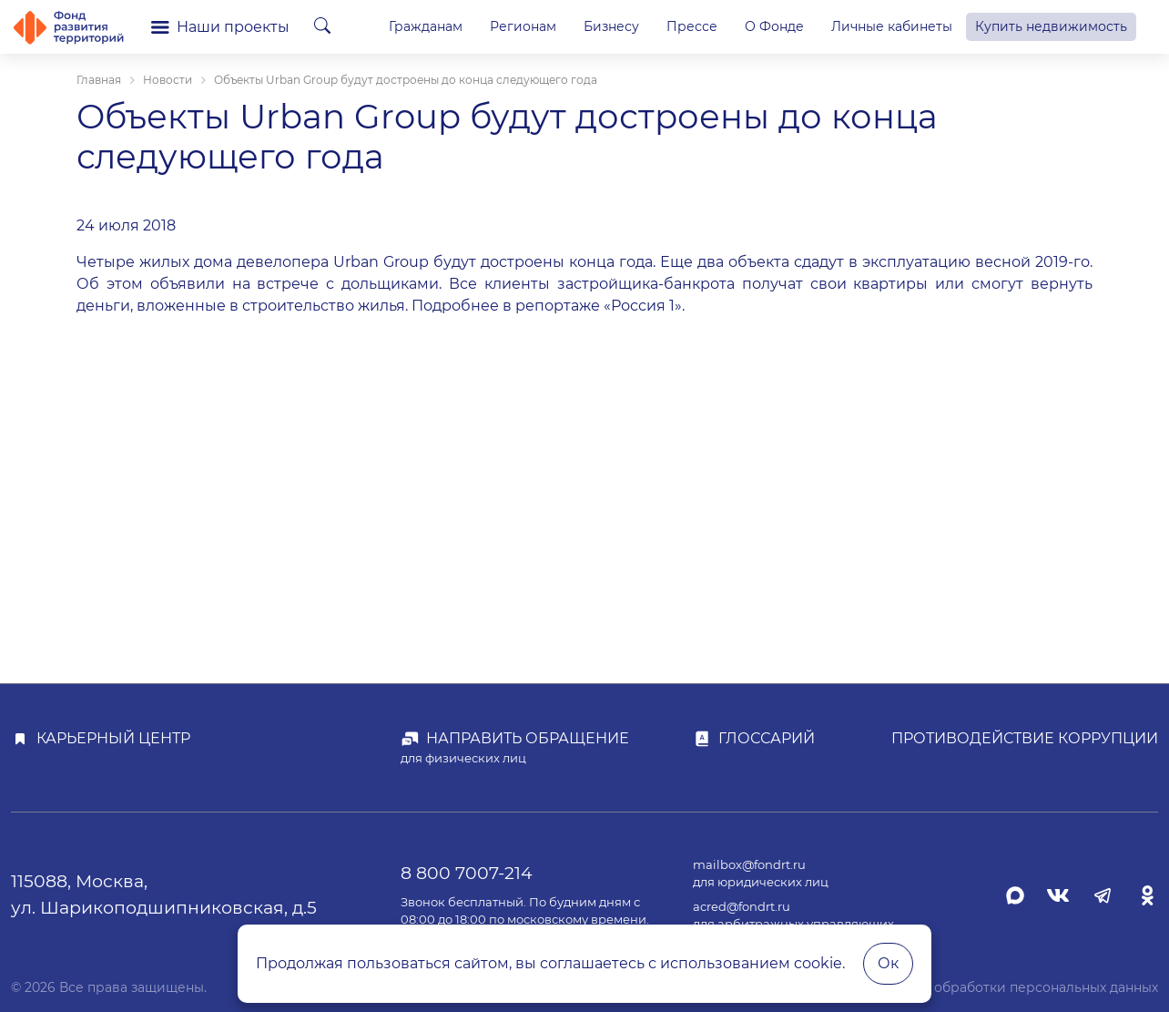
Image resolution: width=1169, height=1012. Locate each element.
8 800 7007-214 (467, 873)
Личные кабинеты (891, 26)
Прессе (691, 26)
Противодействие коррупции (1024, 738)
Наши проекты (220, 27)
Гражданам (426, 26)
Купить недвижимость (1051, 26)
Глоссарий (766, 738)
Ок (888, 963)
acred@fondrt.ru (741, 907)
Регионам (523, 26)
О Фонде (774, 26)
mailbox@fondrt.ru (749, 865)
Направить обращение (527, 738)
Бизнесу (611, 26)
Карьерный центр (113, 738)
